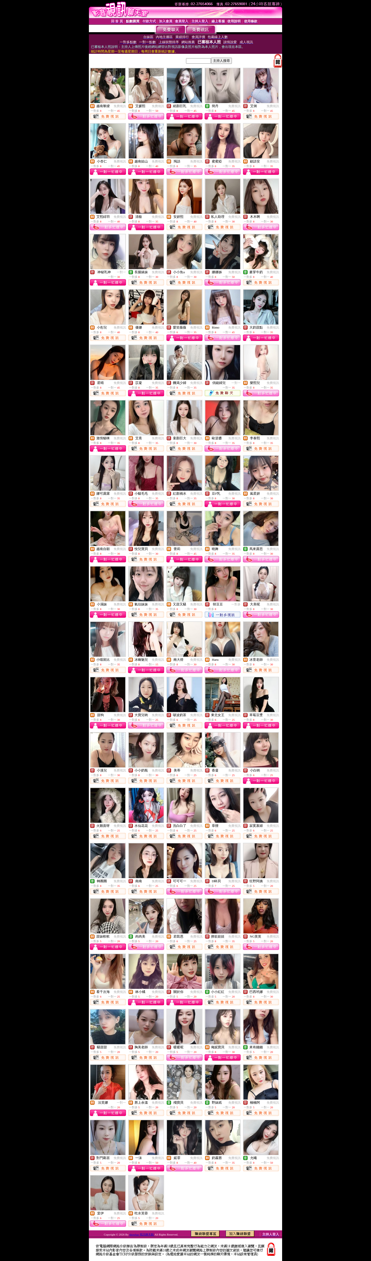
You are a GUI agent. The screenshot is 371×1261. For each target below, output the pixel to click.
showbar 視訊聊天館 (142, 1234)
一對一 (121, 272)
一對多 (236, 604)
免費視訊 (120, 106)
